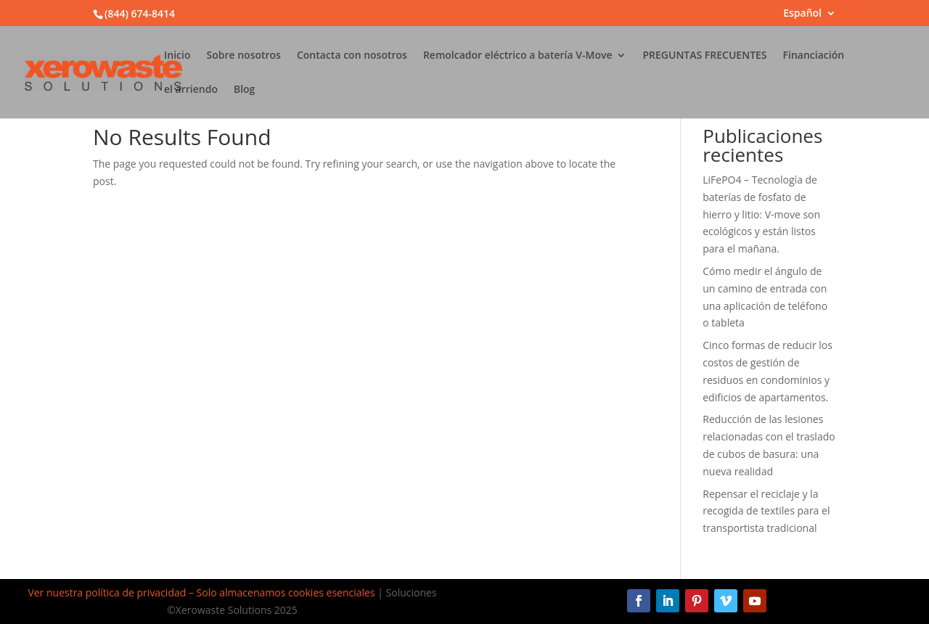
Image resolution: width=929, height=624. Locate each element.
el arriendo (191, 90)
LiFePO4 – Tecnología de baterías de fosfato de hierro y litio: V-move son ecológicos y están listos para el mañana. (761, 214)
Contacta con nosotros (352, 56)
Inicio (177, 56)
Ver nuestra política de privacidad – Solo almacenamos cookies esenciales (201, 592)
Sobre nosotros (243, 56)
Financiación (814, 56)
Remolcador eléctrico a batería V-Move (518, 56)
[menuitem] (809, 17)
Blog (244, 90)
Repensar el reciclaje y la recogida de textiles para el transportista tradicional (766, 511)
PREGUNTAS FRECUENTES (704, 56)
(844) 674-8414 (140, 13)
